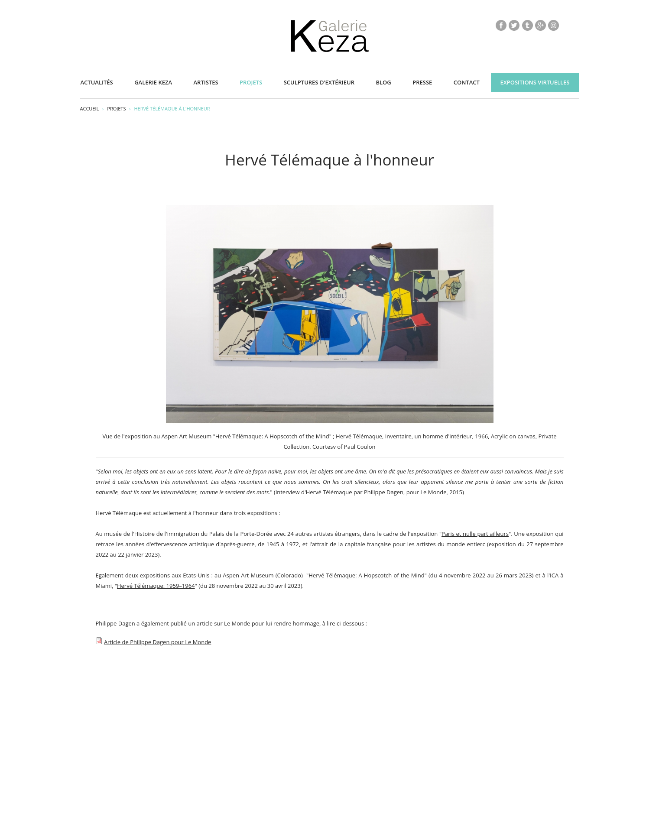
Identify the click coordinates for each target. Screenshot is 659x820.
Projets (251, 82)
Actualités (97, 82)
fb (501, 25)
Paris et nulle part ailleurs (475, 534)
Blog (383, 82)
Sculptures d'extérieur (319, 82)
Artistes (206, 82)
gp (540, 25)
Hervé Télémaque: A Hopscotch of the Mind (366, 575)
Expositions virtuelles (534, 82)
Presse (422, 82)
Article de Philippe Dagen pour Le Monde (157, 642)
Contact (467, 82)
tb (527, 25)
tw (514, 25)
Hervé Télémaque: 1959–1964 (156, 586)
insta (553, 25)
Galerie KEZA (153, 82)
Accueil (89, 108)
